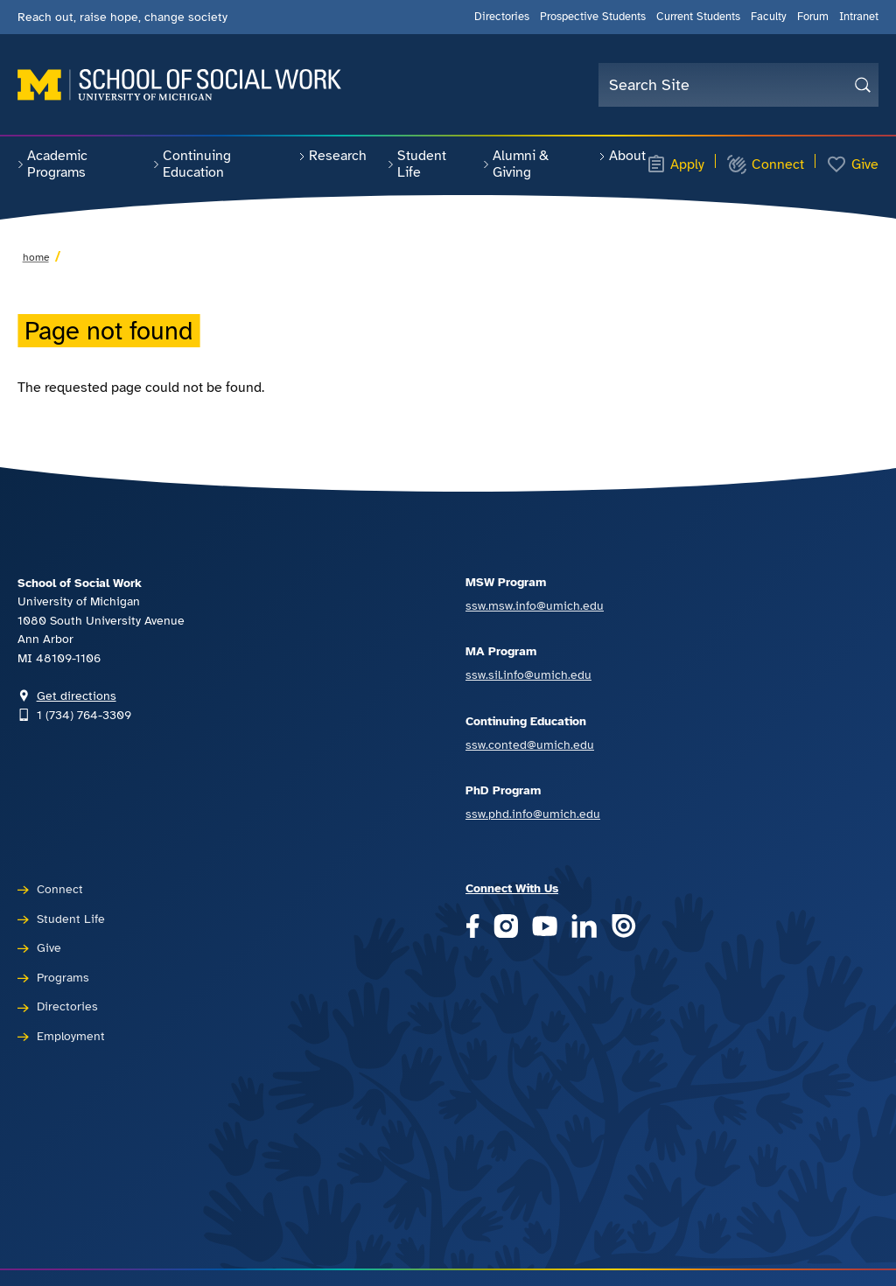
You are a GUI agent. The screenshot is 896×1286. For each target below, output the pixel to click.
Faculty (769, 17)
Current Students (698, 17)
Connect (765, 164)
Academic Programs (53, 164)
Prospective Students (593, 17)
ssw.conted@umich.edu (530, 744)
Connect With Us (512, 888)
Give (852, 164)
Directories (501, 17)
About (622, 155)
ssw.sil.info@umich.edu (529, 674)
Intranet (858, 17)
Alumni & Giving (516, 164)
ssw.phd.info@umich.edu (533, 813)
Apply (675, 164)
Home (36, 257)
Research (332, 155)
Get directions (76, 695)
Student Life (417, 164)
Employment (71, 1036)
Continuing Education (192, 164)
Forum (813, 17)
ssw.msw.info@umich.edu (535, 605)
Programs (63, 977)
